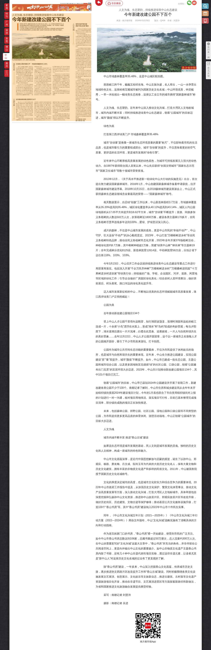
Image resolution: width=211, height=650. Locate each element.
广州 (7, 23)
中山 (6, 56)
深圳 (7, 31)
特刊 (7, 15)
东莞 (7, 40)
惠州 (7, 64)
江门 (7, 73)
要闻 (7, 6)
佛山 (7, 48)
